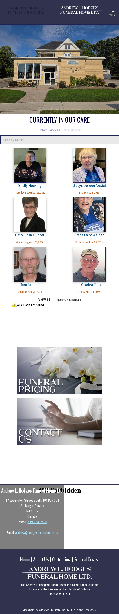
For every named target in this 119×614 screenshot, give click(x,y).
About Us (41, 559)
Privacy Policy (77, 610)
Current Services (49, 130)
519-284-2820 (37, 522)
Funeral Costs (86, 559)
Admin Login (28, 610)
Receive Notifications (69, 299)
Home (25, 559)
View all (44, 299)
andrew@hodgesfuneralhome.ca (36, 533)
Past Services (72, 130)
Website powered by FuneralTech (50, 610)
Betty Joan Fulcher (29, 235)
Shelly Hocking (29, 185)
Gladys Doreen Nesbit (89, 185)
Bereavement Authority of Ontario (69, 589)
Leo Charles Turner (89, 284)
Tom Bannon (29, 284)
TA (68, 610)
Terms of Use (91, 610)
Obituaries (61, 559)
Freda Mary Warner (89, 235)
